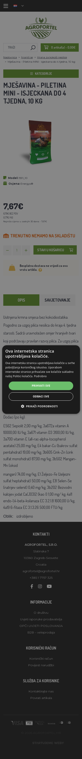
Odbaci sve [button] (41, 396)
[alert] (41, 379)
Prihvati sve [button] (41, 386)
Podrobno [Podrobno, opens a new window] (40, 376)
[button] (41, 406)
